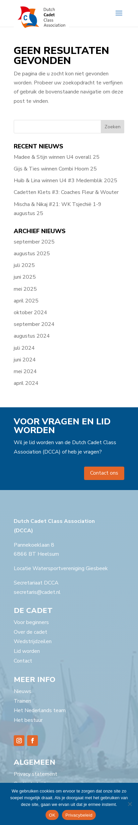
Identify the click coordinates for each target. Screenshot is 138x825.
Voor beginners (31, 622)
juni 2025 (25, 277)
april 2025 (26, 300)
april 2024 (26, 383)
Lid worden (27, 651)
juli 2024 (24, 348)
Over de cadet (30, 632)
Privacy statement (35, 774)
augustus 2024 (32, 336)
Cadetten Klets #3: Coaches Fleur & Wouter (66, 192)
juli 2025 (24, 265)
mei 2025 (25, 289)
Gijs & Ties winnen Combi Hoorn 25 (55, 169)
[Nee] (129, 804)
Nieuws (22, 691)
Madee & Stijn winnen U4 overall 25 (56, 157)
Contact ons (104, 473)
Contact (23, 661)
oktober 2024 (30, 312)
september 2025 (34, 242)
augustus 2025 (32, 253)
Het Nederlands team (40, 710)
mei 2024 (25, 371)
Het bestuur (28, 720)
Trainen (22, 701)
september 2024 (34, 324)
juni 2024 (25, 359)
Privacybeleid (78, 815)
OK (52, 815)
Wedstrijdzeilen (33, 641)
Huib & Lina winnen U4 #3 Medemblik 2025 (65, 180)
